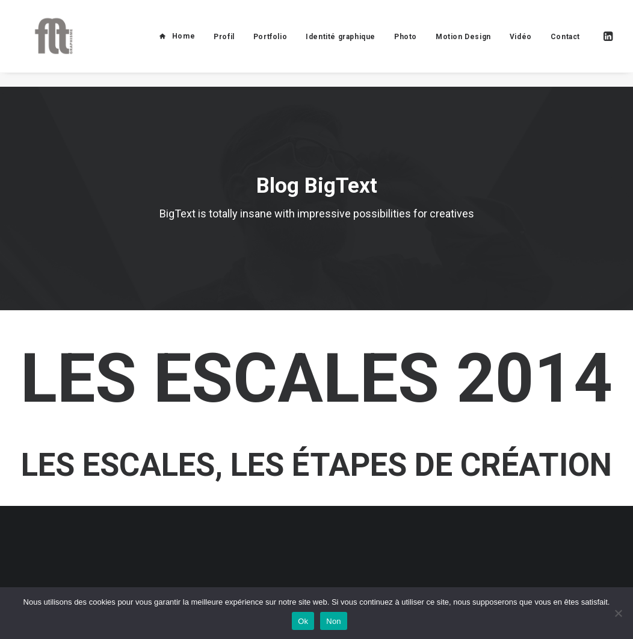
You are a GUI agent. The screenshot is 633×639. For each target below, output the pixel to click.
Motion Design (463, 44)
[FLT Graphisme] (47, 43)
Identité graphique (340, 44)
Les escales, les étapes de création (316, 465)
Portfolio (270, 44)
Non (333, 621)
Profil (224, 44)
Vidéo (521, 44)
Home (183, 43)
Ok (303, 621)
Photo (405, 44)
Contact (565, 44)
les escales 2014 (316, 378)
